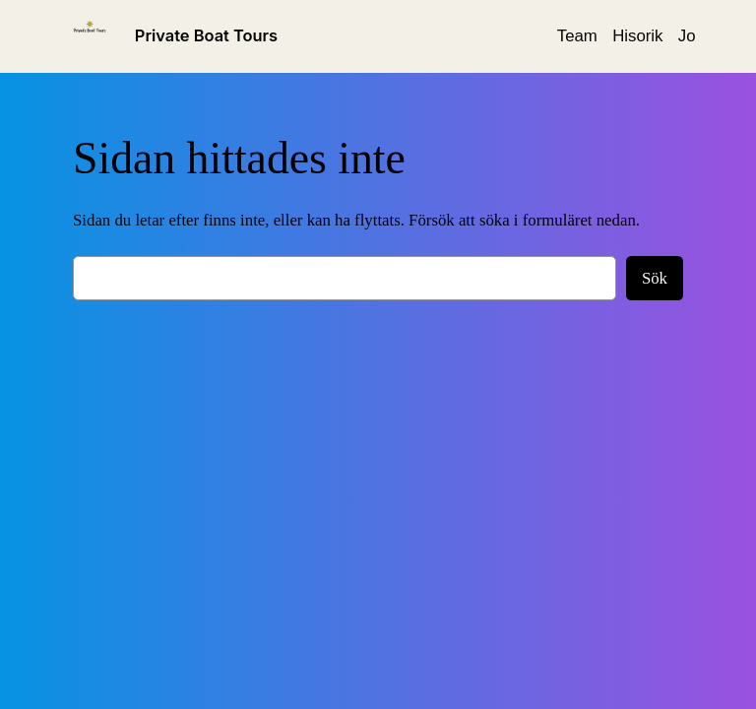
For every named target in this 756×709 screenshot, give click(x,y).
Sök (654, 278)
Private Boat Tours (206, 35)
